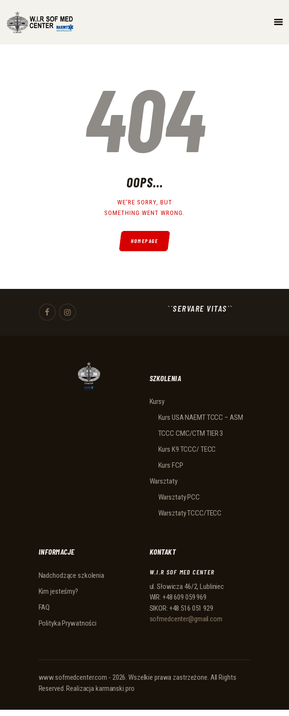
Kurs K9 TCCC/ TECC (187, 449)
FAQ (44, 607)
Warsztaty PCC (179, 497)
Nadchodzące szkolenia (71, 575)
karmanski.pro (115, 688)
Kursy (157, 401)
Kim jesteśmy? (58, 591)
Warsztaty (164, 481)
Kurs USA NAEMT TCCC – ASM (200, 417)
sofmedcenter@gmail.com (186, 619)
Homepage (144, 241)
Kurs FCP (170, 465)
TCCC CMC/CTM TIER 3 (190, 433)
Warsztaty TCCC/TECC (190, 513)
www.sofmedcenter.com (73, 677)
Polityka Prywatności (68, 623)
